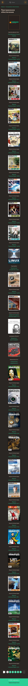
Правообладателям (14, 682)
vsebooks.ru (16, 680)
